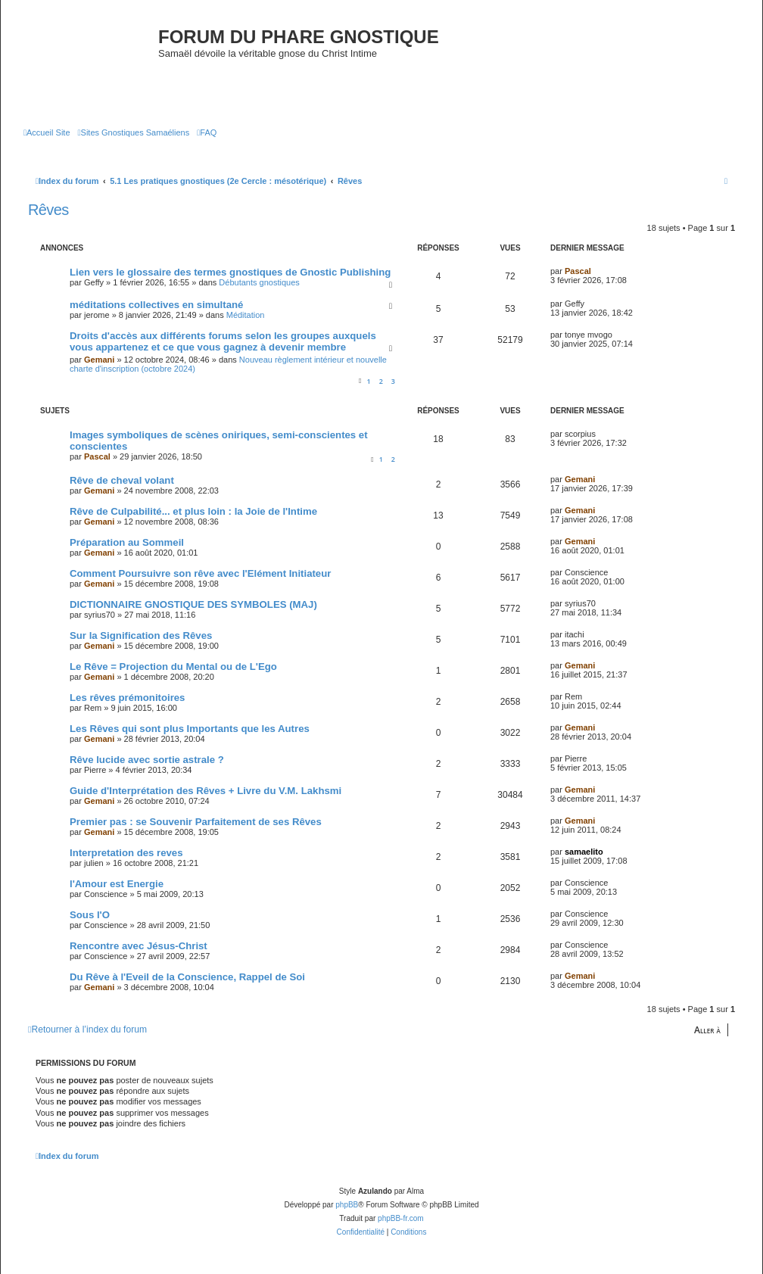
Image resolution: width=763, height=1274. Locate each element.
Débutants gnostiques (259, 282)
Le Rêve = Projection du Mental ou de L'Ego (173, 666)
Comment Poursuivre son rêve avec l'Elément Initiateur (200, 573)
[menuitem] (46, 132)
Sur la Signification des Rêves (141, 635)
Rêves (48, 209)
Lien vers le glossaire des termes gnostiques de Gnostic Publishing (230, 272)
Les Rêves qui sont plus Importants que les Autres (190, 728)
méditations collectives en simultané (156, 304)
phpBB (346, 1205)
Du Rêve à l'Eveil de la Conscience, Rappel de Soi (187, 977)
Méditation (245, 314)
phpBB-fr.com (401, 1218)
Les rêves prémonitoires (127, 697)
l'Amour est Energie (117, 883)
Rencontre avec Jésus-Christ (138, 946)
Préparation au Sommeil (127, 542)
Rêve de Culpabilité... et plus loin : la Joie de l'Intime (193, 511)
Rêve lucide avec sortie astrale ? (147, 759)
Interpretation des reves (126, 852)
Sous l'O (90, 914)
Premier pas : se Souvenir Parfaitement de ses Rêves (196, 821)
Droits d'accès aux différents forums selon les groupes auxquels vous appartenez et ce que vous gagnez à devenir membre (223, 341)
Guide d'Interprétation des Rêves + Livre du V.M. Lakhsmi (205, 790)
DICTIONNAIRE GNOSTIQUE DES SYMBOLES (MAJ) (193, 604)
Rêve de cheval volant (122, 480)
